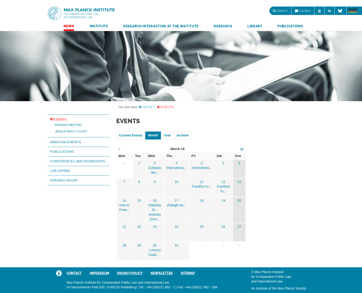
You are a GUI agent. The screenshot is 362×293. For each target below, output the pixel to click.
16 (155, 200)
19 (223, 200)
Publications (290, 26)
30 (155, 245)
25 (202, 227)
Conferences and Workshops (77, 161)
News (69, 26)
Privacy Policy (130, 273)
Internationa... (177, 168)
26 (223, 227)
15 (139, 200)
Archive (182, 135)
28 (124, 245)
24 (176, 227)
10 (176, 182)
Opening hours (64, 180)
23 (155, 227)
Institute (99, 26)
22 (139, 227)
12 (223, 182)
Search (280, 11)
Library (254, 26)
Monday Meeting (68, 125)
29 (139, 245)
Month (153, 135)
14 (124, 200)
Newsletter (162, 273)
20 (239, 200)
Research (223, 26)
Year (167, 135)
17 (176, 200)
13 (239, 182)
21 (124, 227)
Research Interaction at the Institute (161, 26)
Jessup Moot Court (71, 131)
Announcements (65, 142)
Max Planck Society (292, 288)
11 (202, 182)
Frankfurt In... (201, 186)
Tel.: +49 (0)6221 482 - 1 (157, 287)
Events (167, 107)
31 (176, 245)
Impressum (99, 273)
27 (239, 227)
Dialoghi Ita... (176, 205)
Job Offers (60, 171)
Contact (303, 11)
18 (202, 200)
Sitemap (188, 273)
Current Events (130, 135)
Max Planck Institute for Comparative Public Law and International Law (81, 14)
